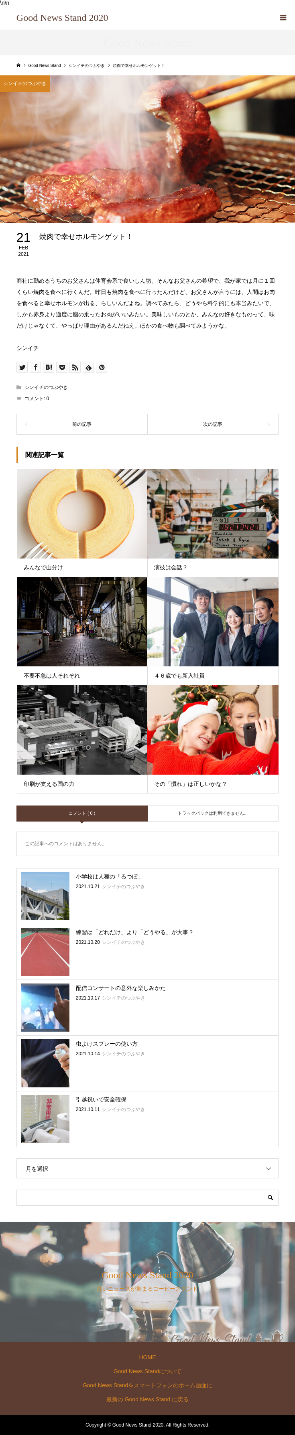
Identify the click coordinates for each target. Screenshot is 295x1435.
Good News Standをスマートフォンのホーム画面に (148, 1385)
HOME (147, 1357)
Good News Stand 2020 (62, 17)
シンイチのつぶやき (46, 387)
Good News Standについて (148, 1371)
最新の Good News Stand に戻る (147, 1399)
